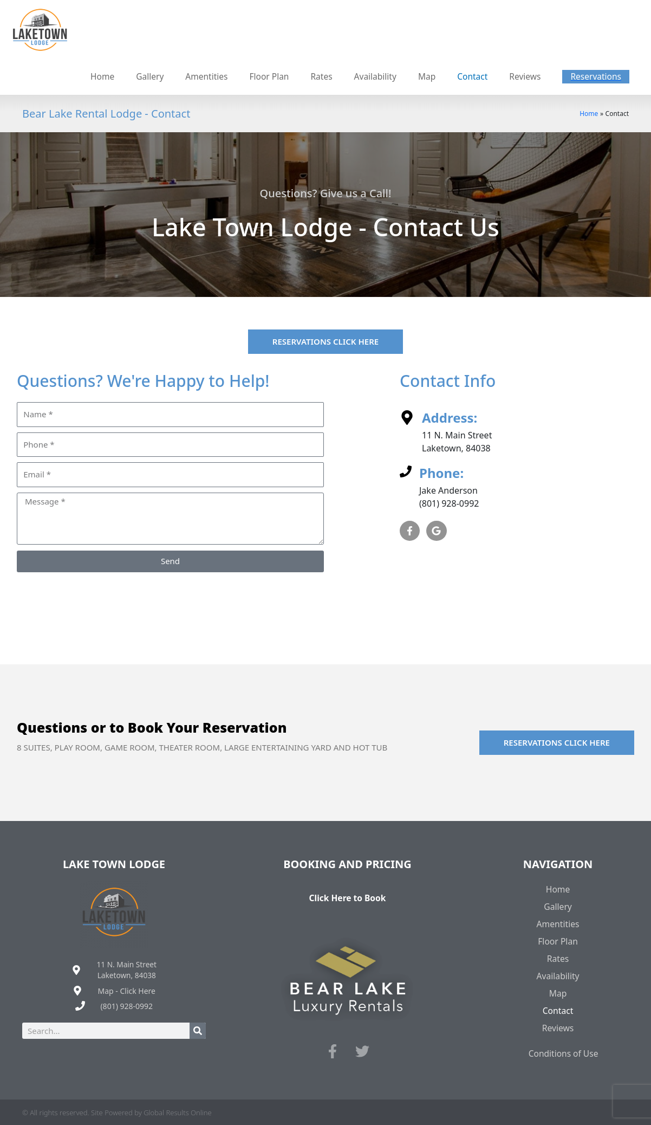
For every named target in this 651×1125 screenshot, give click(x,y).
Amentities (558, 922)
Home (557, 888)
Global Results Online (178, 1111)
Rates (557, 957)
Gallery (558, 905)
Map (558, 992)
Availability (558, 974)
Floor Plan (557, 940)
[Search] (198, 1029)
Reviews (558, 1026)
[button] (595, 76)
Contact (558, 1009)
